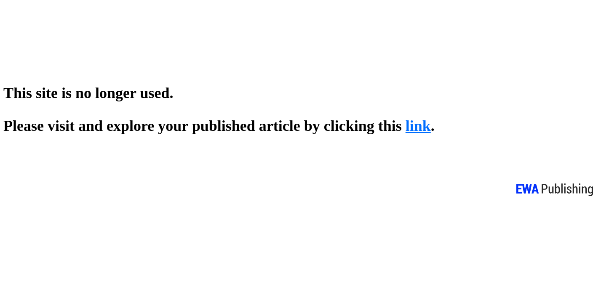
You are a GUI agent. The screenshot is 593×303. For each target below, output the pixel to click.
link (418, 125)
